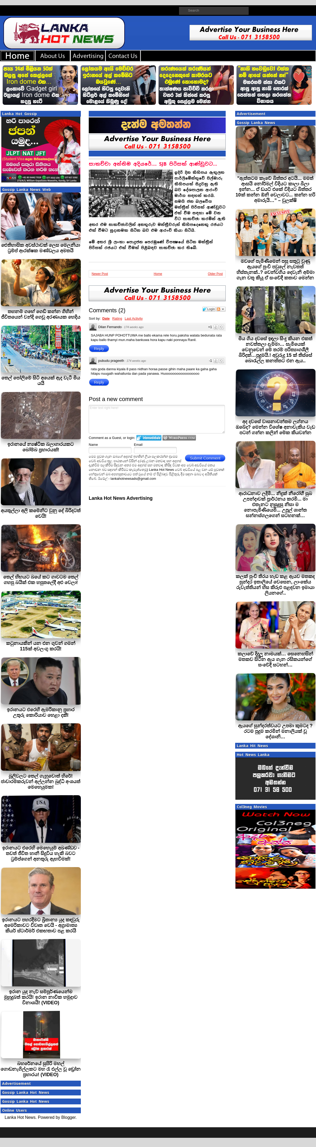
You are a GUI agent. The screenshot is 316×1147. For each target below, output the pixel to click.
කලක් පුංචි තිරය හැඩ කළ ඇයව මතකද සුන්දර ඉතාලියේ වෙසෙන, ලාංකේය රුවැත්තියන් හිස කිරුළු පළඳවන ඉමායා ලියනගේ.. (275, 585)
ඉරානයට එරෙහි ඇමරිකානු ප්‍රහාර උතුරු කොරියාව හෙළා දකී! (41, 712)
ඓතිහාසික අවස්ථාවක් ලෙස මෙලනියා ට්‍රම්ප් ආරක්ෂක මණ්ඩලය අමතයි (40, 248)
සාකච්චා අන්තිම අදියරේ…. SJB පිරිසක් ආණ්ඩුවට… (153, 164)
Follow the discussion (221, 309)
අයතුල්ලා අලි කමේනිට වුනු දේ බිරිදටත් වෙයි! (41, 513)
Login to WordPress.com (179, 438)
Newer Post (100, 274)
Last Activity (134, 318)
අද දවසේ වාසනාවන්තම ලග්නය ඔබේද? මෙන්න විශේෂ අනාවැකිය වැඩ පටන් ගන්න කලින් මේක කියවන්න (275, 427)
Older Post (215, 274)
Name (93, 445)
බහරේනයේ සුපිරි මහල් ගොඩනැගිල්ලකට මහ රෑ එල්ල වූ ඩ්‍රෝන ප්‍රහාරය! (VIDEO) (41, 1069)
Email (138, 445)
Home (158, 274)
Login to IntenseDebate (148, 438)
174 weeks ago (134, 327)
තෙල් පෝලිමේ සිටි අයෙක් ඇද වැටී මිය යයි (40, 380)
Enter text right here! (157, 419)
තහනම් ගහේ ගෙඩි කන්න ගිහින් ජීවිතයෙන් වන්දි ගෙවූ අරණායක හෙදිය (40, 314)
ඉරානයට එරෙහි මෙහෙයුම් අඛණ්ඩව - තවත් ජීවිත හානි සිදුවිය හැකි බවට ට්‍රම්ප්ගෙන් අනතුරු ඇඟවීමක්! (41, 853)
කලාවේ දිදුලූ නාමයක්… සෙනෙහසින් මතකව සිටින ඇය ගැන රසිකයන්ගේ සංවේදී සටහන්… (275, 659)
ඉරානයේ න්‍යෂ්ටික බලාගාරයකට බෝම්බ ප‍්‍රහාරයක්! (40, 447)
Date (106, 318)
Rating (117, 318)
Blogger (68, 1117)
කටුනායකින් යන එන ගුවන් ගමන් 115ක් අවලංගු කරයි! (40, 646)
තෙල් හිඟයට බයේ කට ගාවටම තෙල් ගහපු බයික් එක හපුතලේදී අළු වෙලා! (40, 579)
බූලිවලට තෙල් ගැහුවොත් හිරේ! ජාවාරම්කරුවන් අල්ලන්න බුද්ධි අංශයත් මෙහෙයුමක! (40, 781)
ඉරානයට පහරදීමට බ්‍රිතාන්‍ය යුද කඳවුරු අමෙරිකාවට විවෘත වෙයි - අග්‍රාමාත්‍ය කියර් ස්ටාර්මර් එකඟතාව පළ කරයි (41, 925)
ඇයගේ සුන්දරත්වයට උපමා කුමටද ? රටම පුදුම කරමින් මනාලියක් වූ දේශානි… (275, 731)
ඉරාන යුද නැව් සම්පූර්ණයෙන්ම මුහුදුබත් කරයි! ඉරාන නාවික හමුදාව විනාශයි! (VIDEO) (40, 997)
